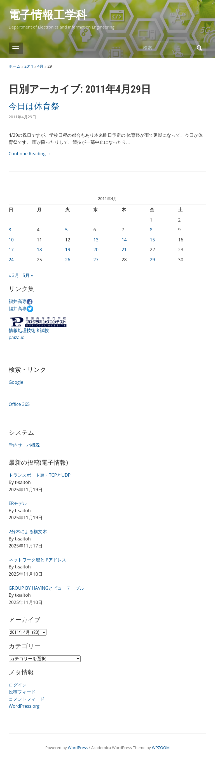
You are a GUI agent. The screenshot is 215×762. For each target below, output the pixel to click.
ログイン (18, 685)
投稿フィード (22, 692)
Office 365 (19, 404)
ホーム (14, 66)
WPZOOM (161, 747)
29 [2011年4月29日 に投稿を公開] (152, 260)
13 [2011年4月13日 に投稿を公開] (95, 240)
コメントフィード (27, 699)
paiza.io (17, 337)
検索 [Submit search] (199, 48)
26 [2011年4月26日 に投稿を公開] (67, 260)
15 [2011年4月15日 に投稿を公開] (152, 240)
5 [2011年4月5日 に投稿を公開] (66, 230)
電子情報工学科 (48, 15)
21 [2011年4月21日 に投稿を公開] (124, 249)
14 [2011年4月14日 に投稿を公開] (124, 240)
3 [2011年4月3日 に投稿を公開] (10, 230)
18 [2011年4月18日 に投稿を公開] (39, 249)
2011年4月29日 (22, 116)
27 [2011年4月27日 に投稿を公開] (95, 260)
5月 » (27, 275)
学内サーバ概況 (24, 445)
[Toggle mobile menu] (16, 48)
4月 (40, 66)
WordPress (78, 747)
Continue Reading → (30, 153)
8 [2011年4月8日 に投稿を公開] (151, 230)
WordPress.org (24, 706)
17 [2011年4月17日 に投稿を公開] (11, 249)
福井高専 (20, 301)
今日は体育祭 (34, 106)
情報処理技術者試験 (29, 330)
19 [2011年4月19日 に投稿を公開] (67, 249)
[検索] (168, 48)
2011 (28, 66)
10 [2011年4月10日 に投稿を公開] (11, 240)
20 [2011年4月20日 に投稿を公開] (95, 249)
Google (16, 382)
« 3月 (14, 275)
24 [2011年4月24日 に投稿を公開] (11, 260)
